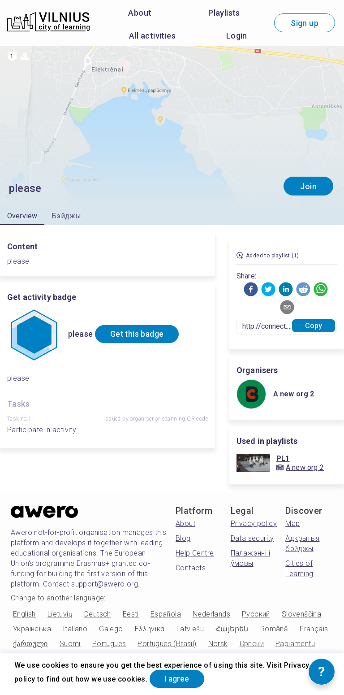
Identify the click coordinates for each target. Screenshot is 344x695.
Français (314, 629)
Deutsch (97, 614)
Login (236, 35)
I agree (178, 678)
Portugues (109, 643)
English (24, 614)
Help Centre (195, 553)
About (139, 12)
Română (274, 629)
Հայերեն (232, 629)
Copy (313, 325)
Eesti (131, 614)
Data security (252, 538)
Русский (256, 614)
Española (165, 614)
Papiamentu (295, 643)
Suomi (70, 643)
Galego (111, 629)
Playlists (224, 12)
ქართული (30, 643)
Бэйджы (66, 216)
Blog (183, 538)
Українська (32, 629)
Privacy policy (254, 523)
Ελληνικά (150, 629)
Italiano (75, 629)
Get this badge (139, 334)
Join (308, 186)
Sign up (304, 23)
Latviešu (190, 629)
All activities (152, 35)
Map (292, 523)
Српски (252, 643)
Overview (22, 216)
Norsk (218, 643)
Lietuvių (60, 614)
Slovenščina (301, 614)
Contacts (191, 568)
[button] (251, 289)
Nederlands (211, 614)
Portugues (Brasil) (167, 643)
